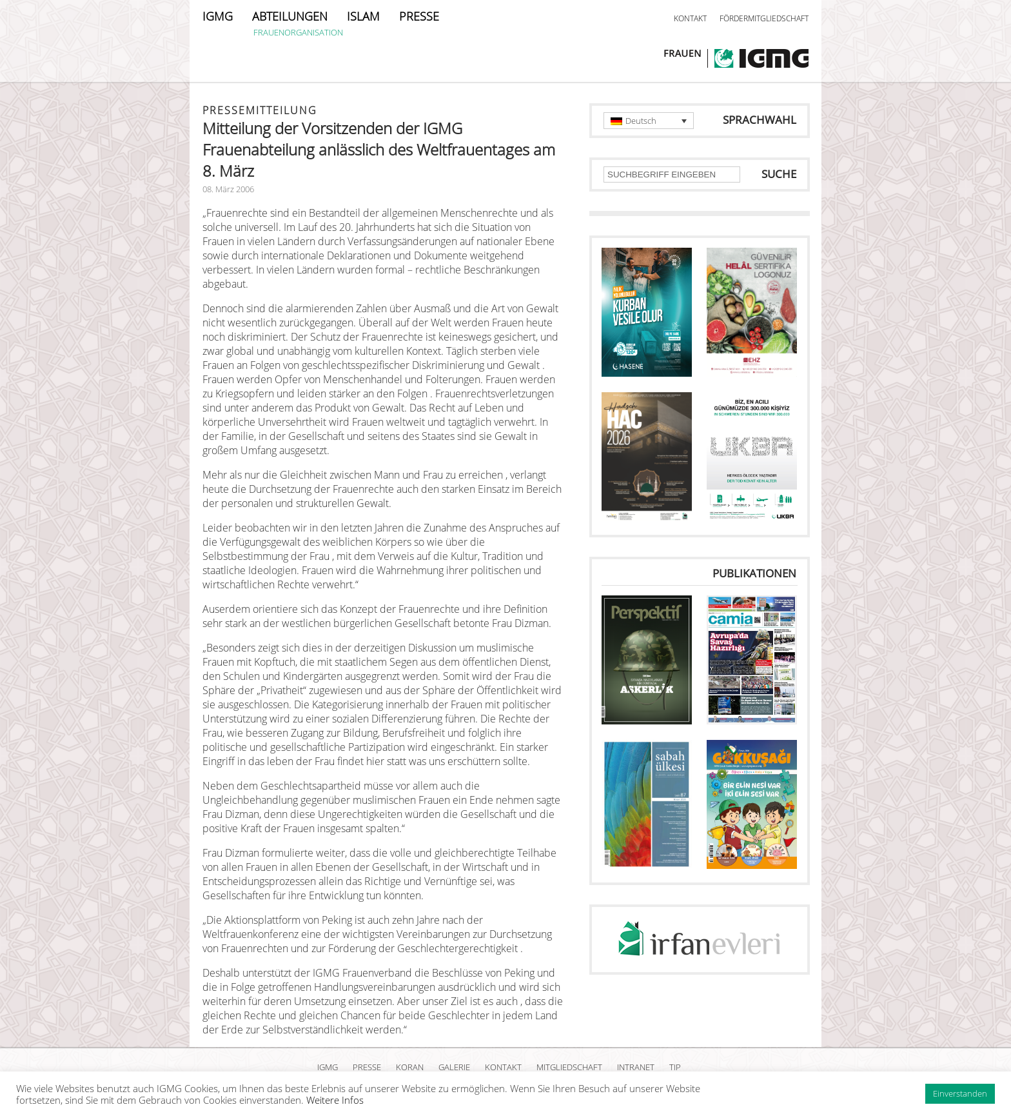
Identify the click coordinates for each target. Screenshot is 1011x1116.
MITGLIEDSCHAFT (569, 1067)
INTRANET (635, 1067)
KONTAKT (690, 18)
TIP (675, 1067)
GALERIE (454, 1067)
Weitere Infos (335, 1099)
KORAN (410, 1067)
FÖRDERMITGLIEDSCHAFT (764, 18)
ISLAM (363, 16)
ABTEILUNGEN (290, 16)
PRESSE (419, 16)
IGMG (217, 16)
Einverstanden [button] (960, 1093)
